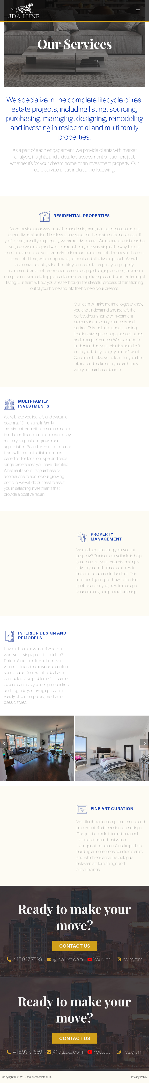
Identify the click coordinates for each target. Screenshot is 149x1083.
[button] (138, 10)
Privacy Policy (139, 1079)
